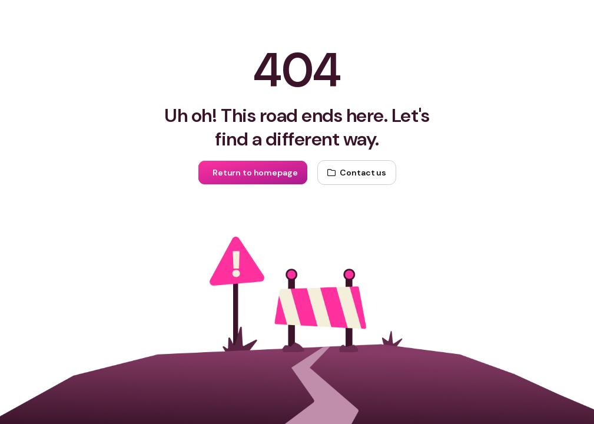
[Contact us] (356, 172)
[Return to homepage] (252, 172)
